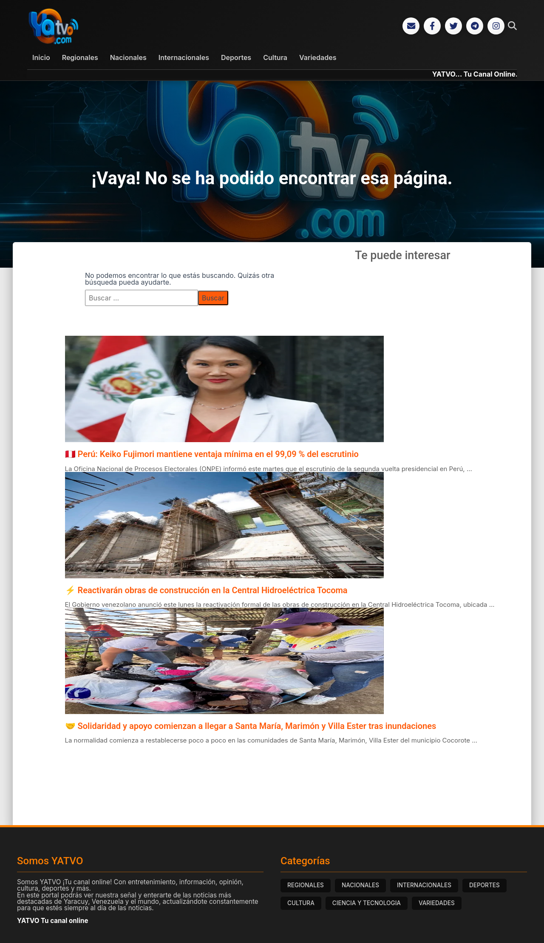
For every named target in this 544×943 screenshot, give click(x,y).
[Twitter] (453, 26)
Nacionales (128, 58)
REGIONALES (305, 886)
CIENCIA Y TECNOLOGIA (366, 903)
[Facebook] (432, 26)
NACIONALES (360, 886)
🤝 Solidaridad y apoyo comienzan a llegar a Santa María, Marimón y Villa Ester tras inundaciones (250, 727)
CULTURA (300, 903)
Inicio (41, 58)
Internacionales (184, 58)
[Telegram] (474, 26)
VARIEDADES (437, 903)
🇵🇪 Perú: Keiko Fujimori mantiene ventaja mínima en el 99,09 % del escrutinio (212, 455)
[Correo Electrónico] (410, 26)
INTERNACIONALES (424, 886)
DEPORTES (484, 886)
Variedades (317, 58)
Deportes (236, 58)
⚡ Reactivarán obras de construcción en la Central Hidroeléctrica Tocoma (206, 591)
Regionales (80, 58)
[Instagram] (495, 26)
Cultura (275, 58)
